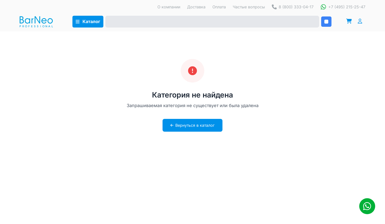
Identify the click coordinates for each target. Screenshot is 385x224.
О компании (168, 6)
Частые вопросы (249, 6)
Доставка (196, 6)
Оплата (219, 6)
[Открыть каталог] (87, 22)
